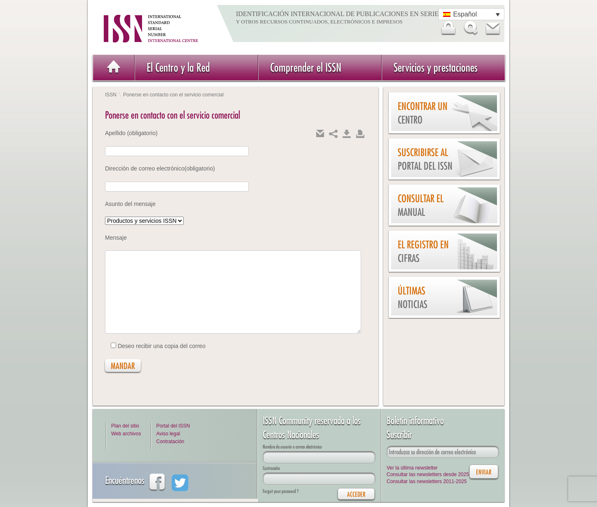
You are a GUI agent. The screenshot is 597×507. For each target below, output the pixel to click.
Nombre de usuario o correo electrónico (292, 447)
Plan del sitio (125, 426)
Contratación (170, 441)
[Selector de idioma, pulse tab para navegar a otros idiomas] (471, 14)
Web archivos (126, 434)
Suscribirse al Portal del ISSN (425, 159)
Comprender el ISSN (305, 67)
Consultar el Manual (420, 205)
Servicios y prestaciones (436, 67)
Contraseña (271, 468)
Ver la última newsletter (412, 468)
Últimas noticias (412, 297)
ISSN (111, 95)
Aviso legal (168, 434)
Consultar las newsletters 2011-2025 (427, 481)
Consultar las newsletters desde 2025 (428, 474)
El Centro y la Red (178, 67)
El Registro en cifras (423, 251)
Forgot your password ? (280, 491)
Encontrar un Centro (423, 113)
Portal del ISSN (173, 426)
